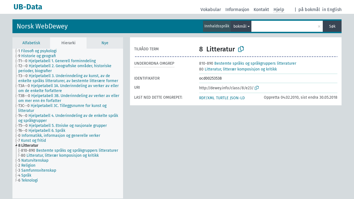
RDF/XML (207, 98)
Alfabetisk (31, 43)
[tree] (67, 123)
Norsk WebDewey (42, 26)
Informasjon (237, 9)
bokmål (239, 26)
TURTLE (222, 98)
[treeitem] (40, 51)
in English (332, 9)
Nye (104, 43)
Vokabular (211, 9)
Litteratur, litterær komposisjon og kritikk (238, 69)
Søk (332, 26)
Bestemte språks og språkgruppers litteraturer (247, 63)
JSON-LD (237, 98)
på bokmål (309, 9)
